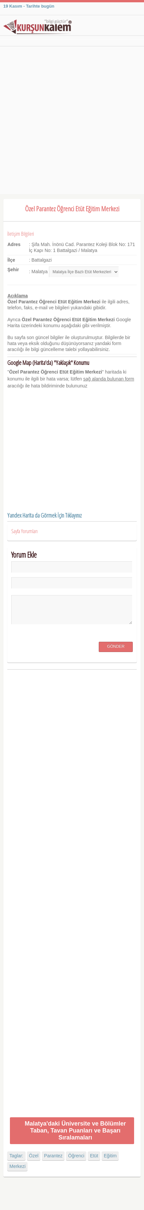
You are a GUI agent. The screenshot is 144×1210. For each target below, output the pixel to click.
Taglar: (16, 1155)
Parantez (53, 1155)
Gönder (116, 646)
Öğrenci (76, 1155)
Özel (34, 1155)
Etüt (94, 1155)
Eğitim (110, 1155)
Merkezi (17, 1166)
